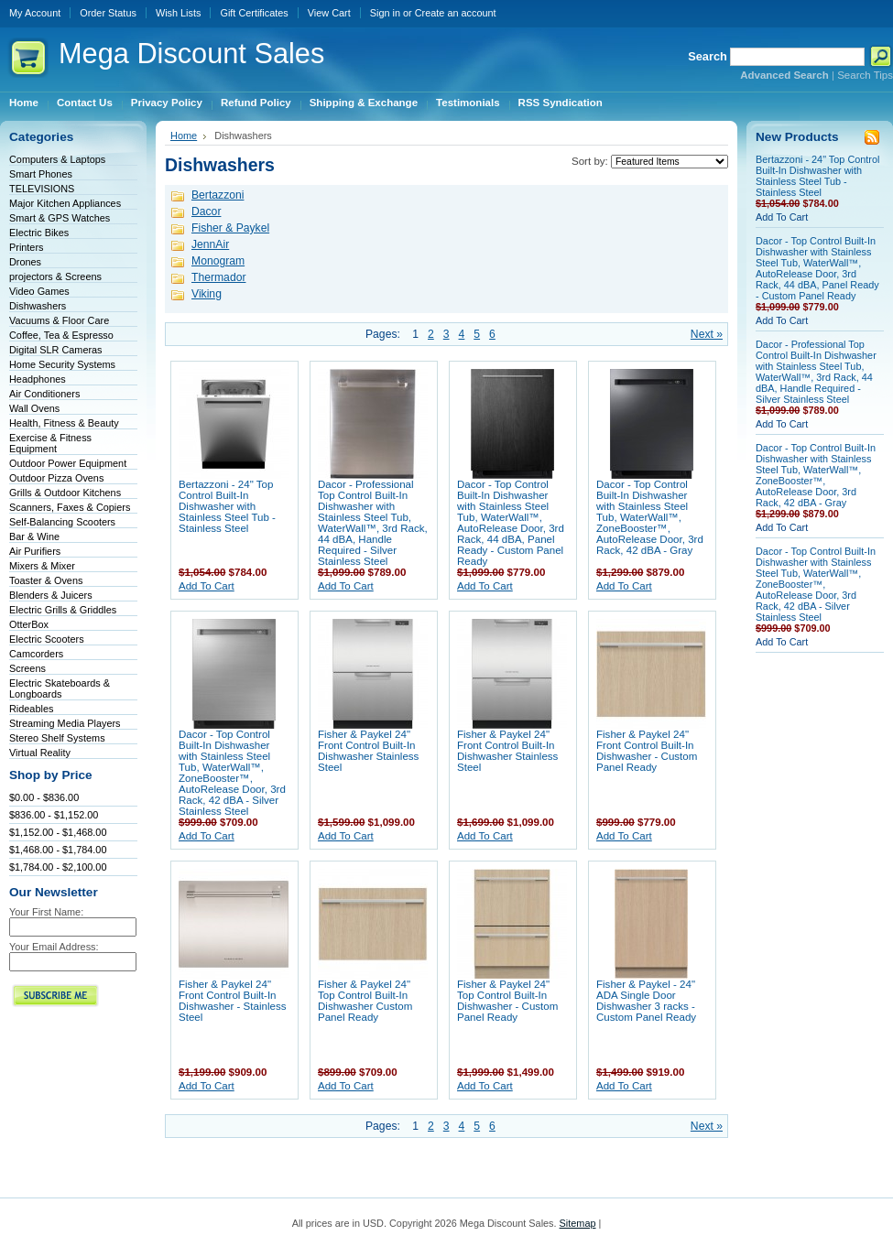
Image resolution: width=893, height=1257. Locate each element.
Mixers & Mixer (42, 565)
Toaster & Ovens (45, 580)
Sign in (385, 12)
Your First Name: (46, 911)
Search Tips (865, 75)
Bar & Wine (34, 536)
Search (707, 56)
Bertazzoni (217, 195)
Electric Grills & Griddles (62, 609)
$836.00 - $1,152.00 (53, 814)
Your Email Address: (54, 946)
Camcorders (36, 653)
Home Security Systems (62, 364)
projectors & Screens (55, 276)
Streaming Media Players (65, 723)
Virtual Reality (40, 752)
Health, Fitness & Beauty (64, 422)
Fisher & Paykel (230, 228)
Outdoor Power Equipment (67, 463)
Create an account (455, 12)
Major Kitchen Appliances (65, 203)
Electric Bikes (39, 232)
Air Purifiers (34, 551)
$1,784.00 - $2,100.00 (57, 866)
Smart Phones (40, 173)
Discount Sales (191, 54)
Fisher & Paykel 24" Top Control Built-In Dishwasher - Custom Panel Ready (507, 1001)
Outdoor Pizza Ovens (56, 477)
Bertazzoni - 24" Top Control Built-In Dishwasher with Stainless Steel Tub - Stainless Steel (227, 506)
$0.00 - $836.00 (44, 797)
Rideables (31, 708)
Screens (27, 668)
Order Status (108, 12)
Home (183, 135)
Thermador (218, 277)
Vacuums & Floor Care (59, 320)
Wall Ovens (34, 408)
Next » (707, 334)
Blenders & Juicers (51, 595)
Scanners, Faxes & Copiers (69, 507)
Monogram (218, 261)
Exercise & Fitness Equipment (50, 443)
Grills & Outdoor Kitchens (65, 492)
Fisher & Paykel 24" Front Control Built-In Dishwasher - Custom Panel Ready (646, 751)
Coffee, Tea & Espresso (61, 335)
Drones (25, 261)
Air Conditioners (44, 393)
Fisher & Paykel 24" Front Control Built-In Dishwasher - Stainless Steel (232, 1001)
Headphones (37, 379)
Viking (206, 293)
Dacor (206, 211)
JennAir (210, 244)
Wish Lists (178, 12)
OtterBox (29, 624)
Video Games (39, 291)
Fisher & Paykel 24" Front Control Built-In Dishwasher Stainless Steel (368, 751)
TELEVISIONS (41, 188)
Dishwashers (37, 305)
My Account (34, 12)
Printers (26, 247)
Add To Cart (206, 585)
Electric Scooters (46, 639)
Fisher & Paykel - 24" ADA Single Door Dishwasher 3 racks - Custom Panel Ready (646, 1001)
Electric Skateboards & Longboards (59, 688)
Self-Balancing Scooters (62, 521)
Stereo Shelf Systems (57, 737)
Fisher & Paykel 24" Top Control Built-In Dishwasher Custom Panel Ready (365, 1001)
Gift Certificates (254, 12)
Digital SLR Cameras (56, 349)
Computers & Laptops (57, 159)
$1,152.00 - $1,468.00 (57, 832)
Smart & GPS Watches (59, 217)
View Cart (329, 12)
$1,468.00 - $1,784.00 (57, 849)
